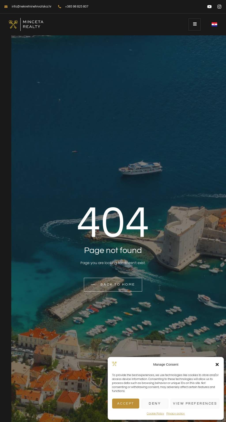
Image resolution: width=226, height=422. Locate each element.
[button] (217, 364)
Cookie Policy (155, 413)
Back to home (113, 284)
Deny (155, 403)
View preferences (195, 403)
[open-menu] (194, 24)
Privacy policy (175, 413)
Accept (125, 403)
